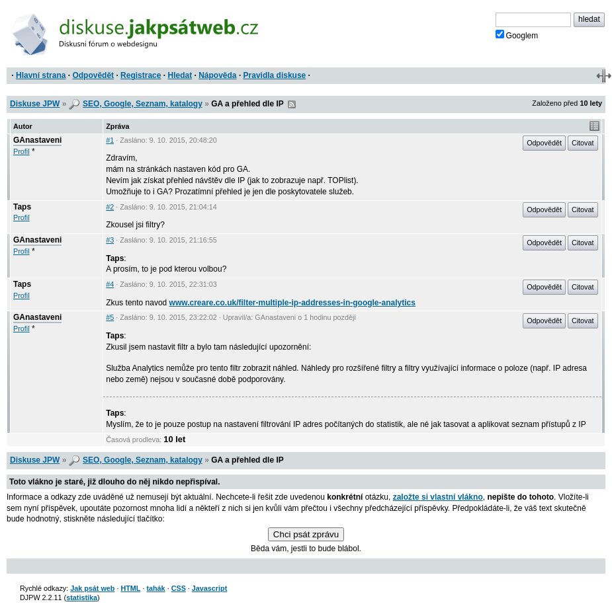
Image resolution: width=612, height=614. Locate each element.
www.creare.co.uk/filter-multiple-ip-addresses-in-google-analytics (292, 302)
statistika (81, 597)
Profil (21, 151)
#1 (110, 140)
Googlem (517, 35)
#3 (110, 240)
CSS (178, 588)
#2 (110, 207)
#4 (110, 284)
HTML (130, 588)
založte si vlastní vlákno (438, 497)
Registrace (140, 75)
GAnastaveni (37, 140)
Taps (22, 206)
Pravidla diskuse (274, 75)
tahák (155, 588)
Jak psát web (92, 588)
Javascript (209, 588)
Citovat (583, 143)
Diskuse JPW (35, 103)
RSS (292, 104)
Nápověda (217, 75)
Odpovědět (93, 75)
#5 (110, 317)
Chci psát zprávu (306, 534)
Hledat (179, 75)
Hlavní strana (41, 75)
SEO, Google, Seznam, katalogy (142, 103)
